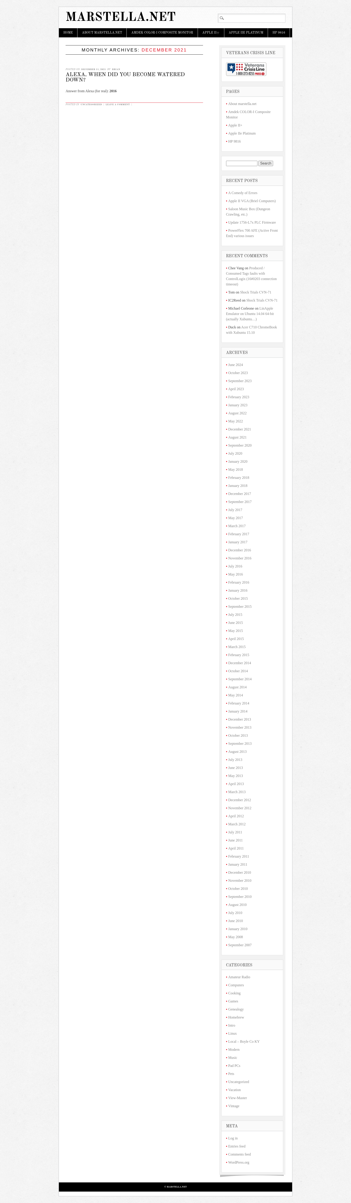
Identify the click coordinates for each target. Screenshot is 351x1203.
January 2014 (238, 711)
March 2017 (237, 526)
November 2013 (240, 727)
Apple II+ (211, 32)
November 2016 (240, 558)
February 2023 (238, 397)
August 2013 (237, 751)
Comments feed (239, 1154)
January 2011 (237, 864)
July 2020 (235, 453)
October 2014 (238, 671)
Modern (234, 1049)
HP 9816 (278, 32)
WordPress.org (238, 1162)
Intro (231, 1025)
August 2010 (237, 905)
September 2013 (240, 743)
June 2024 (235, 365)
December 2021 (239, 429)
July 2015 (235, 614)
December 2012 (239, 800)
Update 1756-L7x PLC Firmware (252, 222)
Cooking (234, 993)
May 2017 (235, 518)
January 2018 (238, 486)
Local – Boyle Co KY (244, 1041)
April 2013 (236, 784)
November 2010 (240, 880)
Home (68, 32)
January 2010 (238, 929)
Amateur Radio (239, 977)
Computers (236, 985)
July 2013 (235, 760)
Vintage (234, 1106)
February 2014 (238, 703)
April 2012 (236, 816)
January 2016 (238, 590)
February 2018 (238, 477)
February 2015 (238, 655)
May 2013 (235, 776)
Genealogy (236, 1009)
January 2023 (238, 405)
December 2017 (239, 494)
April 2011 (236, 848)
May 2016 (235, 574)
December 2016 (239, 550)
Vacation (234, 1090)
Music (232, 1058)
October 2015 (238, 598)
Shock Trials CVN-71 (256, 292)
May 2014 (235, 695)
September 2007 (240, 945)
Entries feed (237, 1146)
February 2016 (238, 582)
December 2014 (239, 663)
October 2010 (238, 888)
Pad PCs (234, 1066)
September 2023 (240, 381)
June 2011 (235, 840)
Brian (116, 69)
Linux (232, 1033)
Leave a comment (118, 104)
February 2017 (238, 534)
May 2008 (235, 937)
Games (233, 1001)
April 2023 (236, 389)
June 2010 (235, 921)
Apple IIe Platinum (246, 32)
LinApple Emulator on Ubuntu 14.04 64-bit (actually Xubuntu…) (250, 313)
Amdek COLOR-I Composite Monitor (162, 32)
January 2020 (238, 461)
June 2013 (235, 768)
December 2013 (239, 719)
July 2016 (235, 566)
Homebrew (236, 1017)
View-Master (237, 1098)
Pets (231, 1074)
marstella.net (121, 17)
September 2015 (240, 606)
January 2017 (238, 542)
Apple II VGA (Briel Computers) (252, 201)
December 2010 (239, 872)
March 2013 (237, 792)
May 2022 (235, 421)
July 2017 (235, 510)
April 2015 (236, 639)
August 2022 (237, 413)
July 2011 (235, 832)
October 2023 (238, 373)
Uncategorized (91, 104)
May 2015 (235, 631)
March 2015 (237, 647)
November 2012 (240, 808)
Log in (233, 1138)
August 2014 (237, 687)
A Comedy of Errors (242, 193)
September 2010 (240, 897)
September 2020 (240, 445)
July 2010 (235, 913)
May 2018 (235, 469)
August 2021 (237, 437)
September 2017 (240, 502)
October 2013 (238, 735)
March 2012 (237, 824)
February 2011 (238, 856)
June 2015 (235, 623)
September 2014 (240, 679)
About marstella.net (102, 32)
